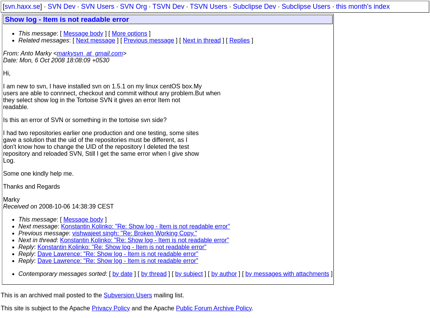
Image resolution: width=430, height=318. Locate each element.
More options (130, 33)
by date (122, 274)
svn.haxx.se (22, 6)
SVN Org (133, 6)
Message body (83, 33)
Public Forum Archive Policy (213, 308)
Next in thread (202, 40)
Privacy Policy (111, 308)
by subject (189, 274)
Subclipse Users (306, 6)
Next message (95, 40)
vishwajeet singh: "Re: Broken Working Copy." (134, 233)
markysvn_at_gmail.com (90, 53)
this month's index (363, 6)
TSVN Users (208, 6)
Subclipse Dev (254, 6)
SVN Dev (61, 6)
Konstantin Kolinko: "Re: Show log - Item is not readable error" (145, 226)
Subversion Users (128, 295)
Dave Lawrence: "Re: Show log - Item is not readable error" (118, 254)
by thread (154, 274)
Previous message (149, 40)
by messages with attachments (287, 274)
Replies (240, 40)
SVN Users (97, 6)
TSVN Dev (168, 6)
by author (224, 274)
